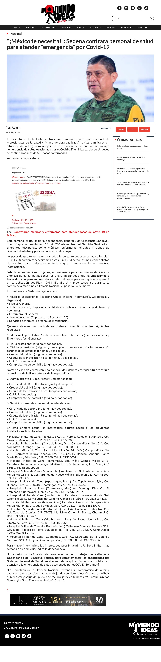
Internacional (49, 27)
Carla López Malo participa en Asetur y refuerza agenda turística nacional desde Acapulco (133, 195)
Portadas (66, 27)
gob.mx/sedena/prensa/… (36, 183)
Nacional (31, 27)
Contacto (142, 27)
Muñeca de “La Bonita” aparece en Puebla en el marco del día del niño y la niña (133, 170)
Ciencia (80, 27)
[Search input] (132, 18)
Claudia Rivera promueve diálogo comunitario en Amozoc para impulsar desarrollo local (132, 209)
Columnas (95, 27)
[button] (121, 129)
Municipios (126, 27)
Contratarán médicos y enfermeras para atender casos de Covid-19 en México (58, 233)
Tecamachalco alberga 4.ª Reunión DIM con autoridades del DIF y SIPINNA (133, 183)
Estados (111, 27)
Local (17, 27)
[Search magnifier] (151, 18)
